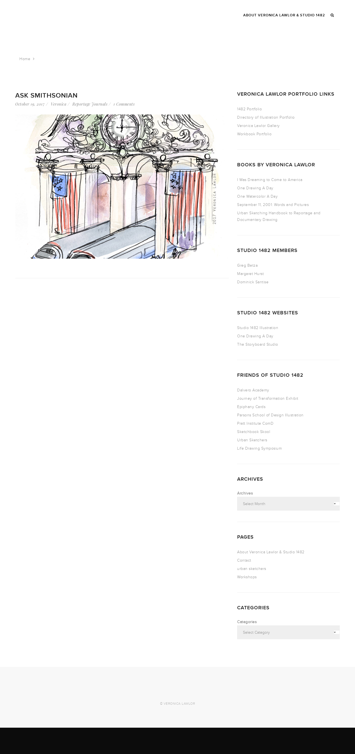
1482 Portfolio (249, 109)
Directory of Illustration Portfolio (266, 117)
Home (24, 59)
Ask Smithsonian (46, 95)
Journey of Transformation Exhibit (267, 398)
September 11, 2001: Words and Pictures (273, 204)
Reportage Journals (89, 104)
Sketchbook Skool (253, 431)
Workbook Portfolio (254, 134)
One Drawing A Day (255, 188)
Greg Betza (247, 265)
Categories (247, 622)
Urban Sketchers (252, 440)
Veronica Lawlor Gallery (258, 125)
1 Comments (124, 104)
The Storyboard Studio (257, 344)
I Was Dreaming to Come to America (270, 179)
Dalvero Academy (253, 390)
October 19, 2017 (30, 104)
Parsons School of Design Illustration (270, 415)
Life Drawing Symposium (259, 448)
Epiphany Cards (251, 406)
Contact (244, 560)
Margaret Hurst (250, 273)
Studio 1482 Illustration (257, 327)
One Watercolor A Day (257, 196)
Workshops (247, 577)
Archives (245, 493)
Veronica (58, 104)
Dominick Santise (252, 282)
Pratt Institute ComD (255, 423)
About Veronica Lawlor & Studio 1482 (271, 552)
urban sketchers (251, 568)
